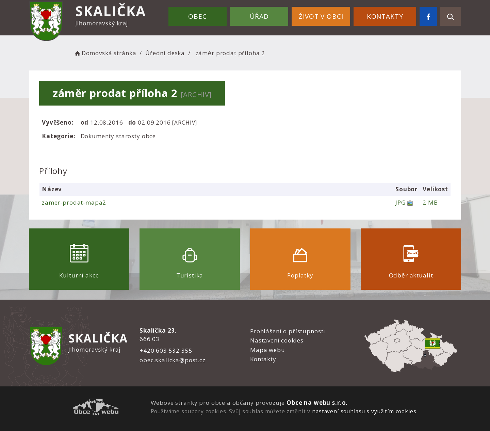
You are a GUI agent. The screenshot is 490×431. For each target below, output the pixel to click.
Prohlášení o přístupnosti (287, 331)
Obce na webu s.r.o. (317, 402)
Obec (197, 16)
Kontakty (385, 16)
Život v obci (321, 16)
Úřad (259, 16)
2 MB (430, 202)
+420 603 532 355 (166, 350)
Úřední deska (165, 53)
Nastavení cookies (276, 340)
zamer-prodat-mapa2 (74, 202)
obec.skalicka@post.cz (173, 360)
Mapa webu (267, 350)
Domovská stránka (105, 53)
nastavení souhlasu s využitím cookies (364, 411)
